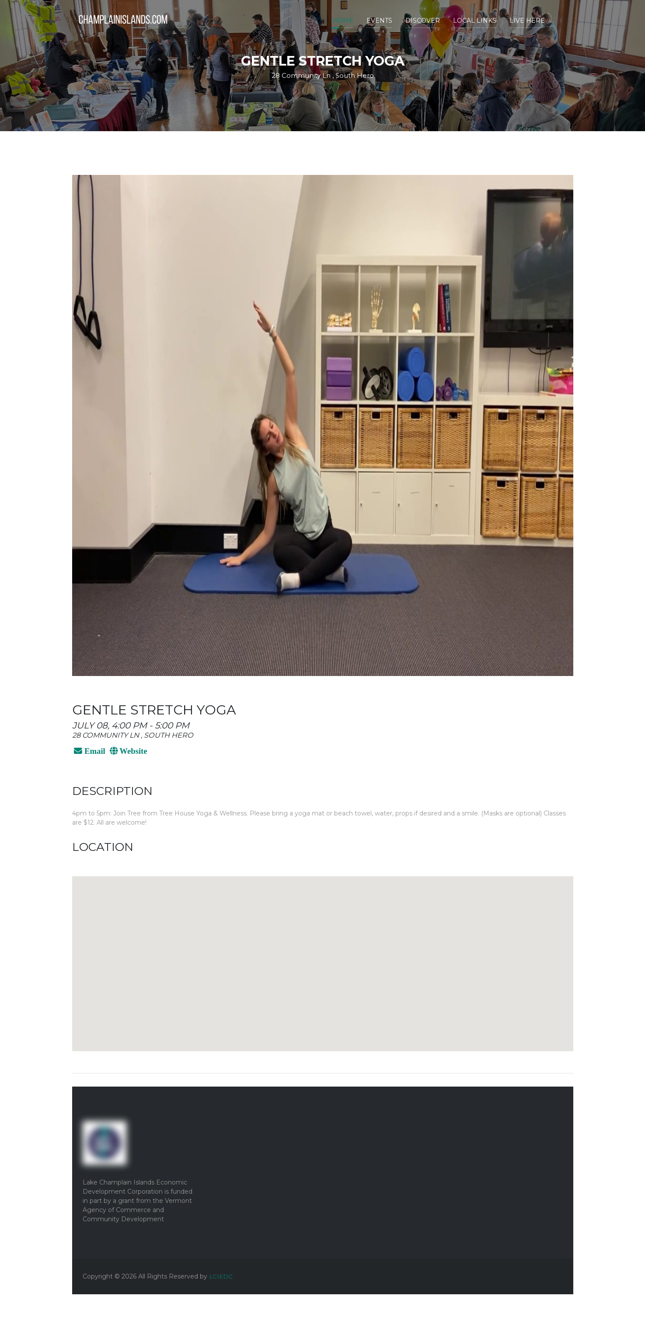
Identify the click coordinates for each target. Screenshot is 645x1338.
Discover (422, 20)
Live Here (527, 20)
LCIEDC (221, 1276)
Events (379, 20)
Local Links (474, 20)
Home (342, 20)
